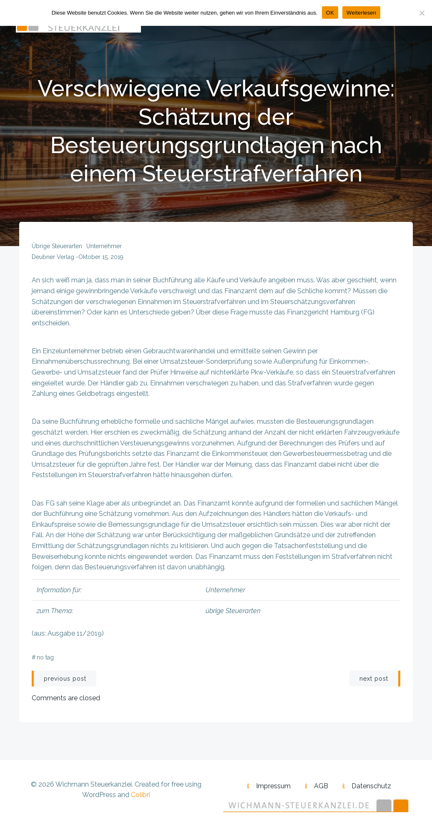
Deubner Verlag (53, 257)
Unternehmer (104, 246)
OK (330, 13)
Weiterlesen (361, 13)
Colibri (140, 795)
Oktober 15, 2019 (100, 257)
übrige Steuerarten (57, 246)
